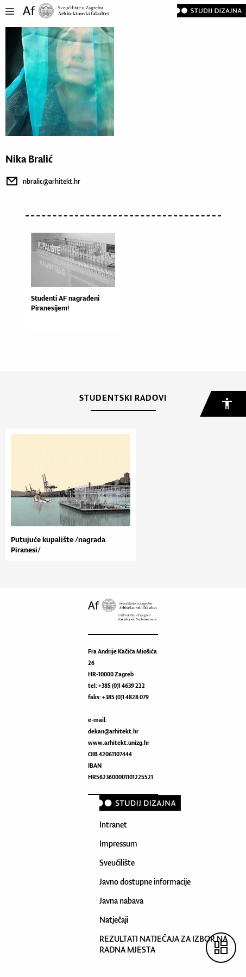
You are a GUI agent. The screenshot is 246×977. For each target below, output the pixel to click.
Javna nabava (121, 900)
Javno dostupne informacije (145, 881)
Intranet (113, 824)
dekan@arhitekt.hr (113, 731)
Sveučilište (117, 862)
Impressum (118, 843)
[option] (68, 494)
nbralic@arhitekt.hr (51, 181)
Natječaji (113, 919)
